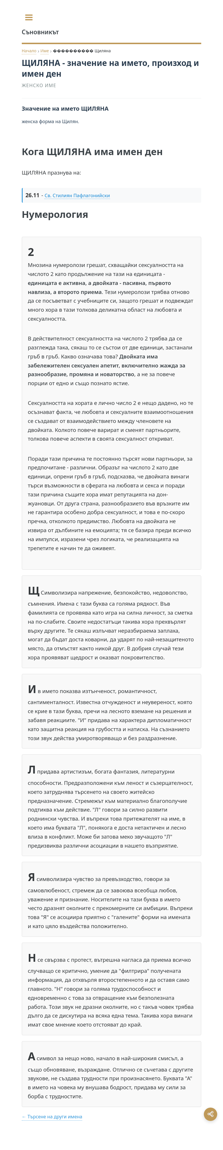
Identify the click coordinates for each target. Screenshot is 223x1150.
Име (44, 50)
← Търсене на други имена (52, 1116)
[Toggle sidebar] (29, 17)
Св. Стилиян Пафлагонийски (77, 195)
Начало (29, 50)
